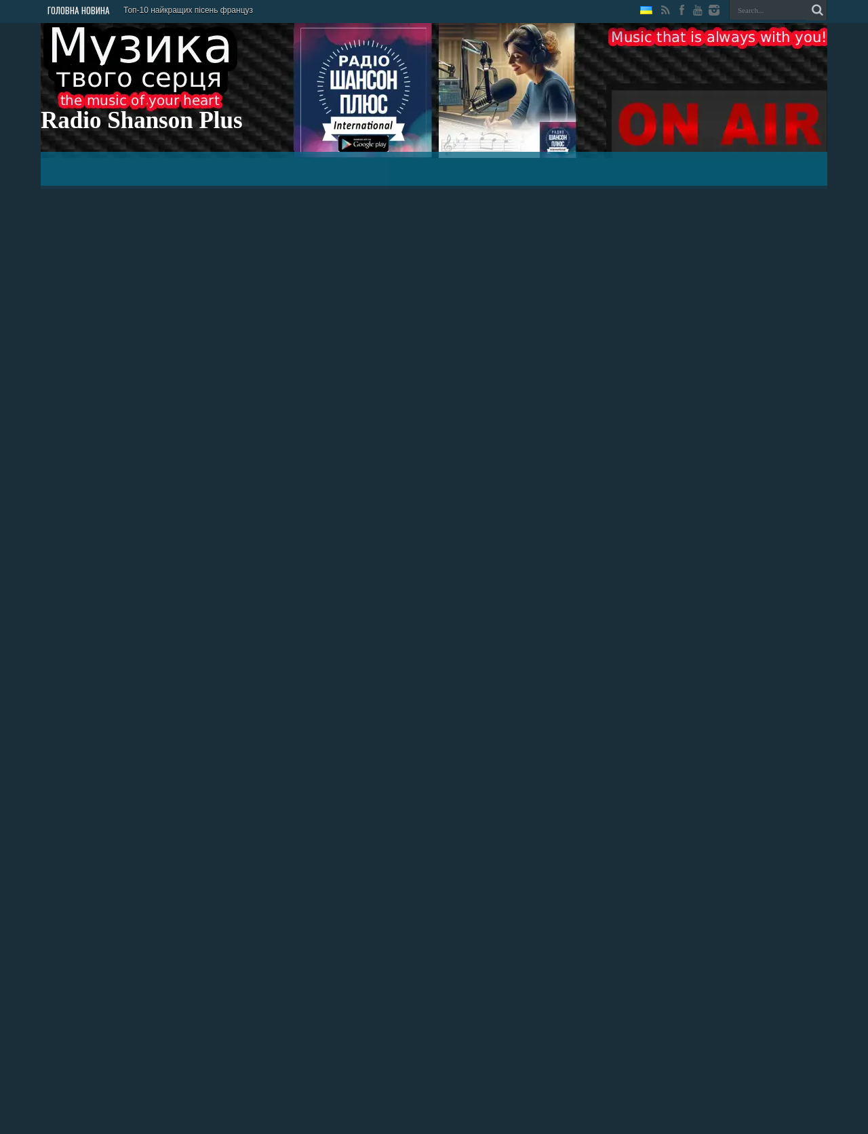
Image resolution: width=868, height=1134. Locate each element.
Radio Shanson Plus (142, 120)
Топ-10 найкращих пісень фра (179, 10)
